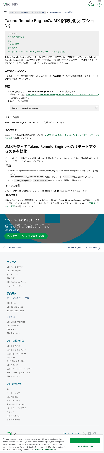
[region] (51, 444)
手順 (10, 40)
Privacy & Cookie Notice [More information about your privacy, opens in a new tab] (45, 449)
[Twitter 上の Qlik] (84, 433)
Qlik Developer (14, 270)
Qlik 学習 (11, 278)
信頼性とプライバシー (16, 353)
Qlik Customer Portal (16, 282)
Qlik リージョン (13, 376)
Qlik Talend (12, 303)
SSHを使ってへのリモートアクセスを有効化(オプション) (62, 94)
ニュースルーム (13, 415)
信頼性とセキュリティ (16, 349)
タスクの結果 (13, 44)
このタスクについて (16, 37)
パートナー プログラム (17, 408)
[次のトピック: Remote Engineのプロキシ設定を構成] (77, 248)
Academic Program (16, 404)
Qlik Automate (13, 333)
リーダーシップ (13, 393)
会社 (9, 389)
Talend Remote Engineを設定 (61, 12)
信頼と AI (11, 357)
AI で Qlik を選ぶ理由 (16, 361)
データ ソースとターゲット (18, 372)
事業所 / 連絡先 (13, 419)
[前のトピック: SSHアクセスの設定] (26, 248)
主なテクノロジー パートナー (19, 368)
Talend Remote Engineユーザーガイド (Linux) (27, 12)
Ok (85, 440)
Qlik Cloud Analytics (16, 321)
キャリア (10, 412)
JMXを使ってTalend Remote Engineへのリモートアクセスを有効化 (36, 51)
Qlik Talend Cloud (15, 307)
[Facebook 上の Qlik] (95, 433)
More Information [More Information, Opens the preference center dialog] (85, 446)
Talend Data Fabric (15, 310)
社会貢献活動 (12, 396)
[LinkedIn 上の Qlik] (89, 433)
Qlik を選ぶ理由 (13, 346)
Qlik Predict (12, 329)
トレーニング (12, 274)
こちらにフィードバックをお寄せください (26, 236)
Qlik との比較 (12, 365)
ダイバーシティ (13, 400)
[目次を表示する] (5, 12)
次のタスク (12, 48)
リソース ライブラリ (16, 286)
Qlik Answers (13, 325)
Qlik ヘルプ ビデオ (15, 267)
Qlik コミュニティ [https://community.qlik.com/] (70, 433)
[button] (97, 107)
